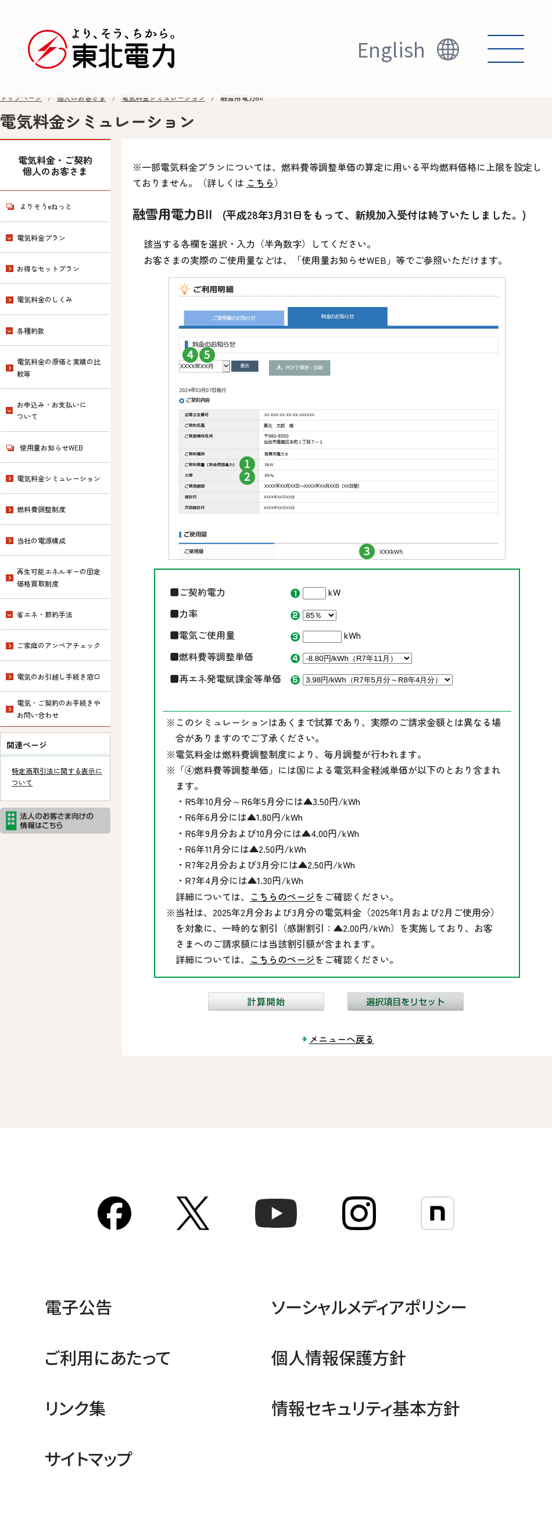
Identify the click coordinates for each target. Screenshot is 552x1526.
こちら (260, 183)
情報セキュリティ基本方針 (365, 1407)
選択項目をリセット (405, 1001)
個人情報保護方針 (338, 1357)
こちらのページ (282, 896)
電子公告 (78, 1306)
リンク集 (75, 1407)
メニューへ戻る (341, 1039)
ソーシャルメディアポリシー (369, 1306)
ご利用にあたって (108, 1357)
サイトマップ (88, 1458)
